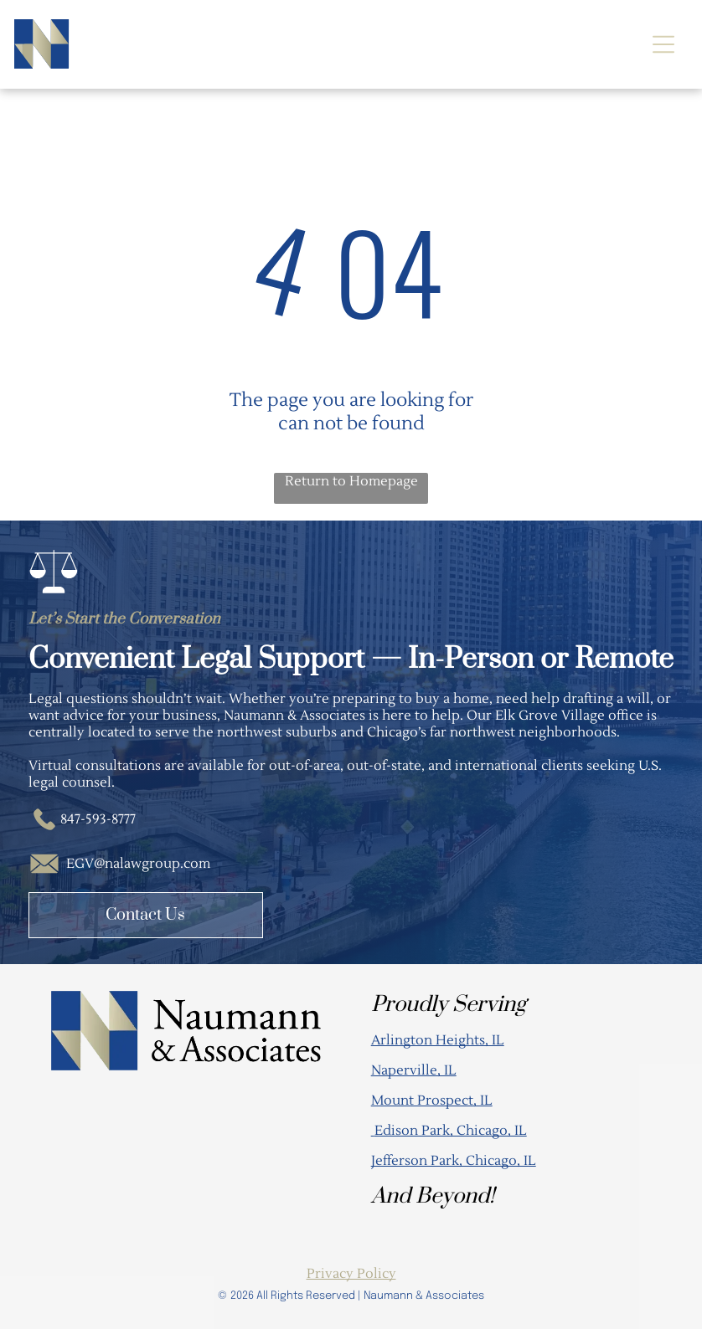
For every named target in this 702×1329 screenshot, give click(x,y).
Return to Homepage (351, 481)
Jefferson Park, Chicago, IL (453, 1160)
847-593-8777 (98, 819)
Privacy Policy (351, 1273)
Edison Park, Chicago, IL (450, 1130)
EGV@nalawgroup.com (138, 863)
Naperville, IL (414, 1070)
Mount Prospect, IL (432, 1100)
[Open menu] (663, 44)
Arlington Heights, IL (437, 1040)
